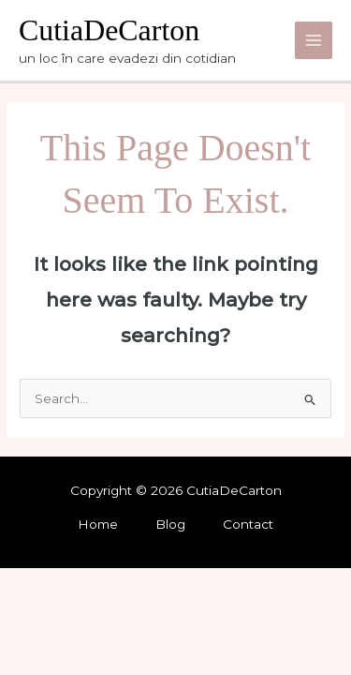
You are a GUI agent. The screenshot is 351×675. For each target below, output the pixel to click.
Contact (248, 524)
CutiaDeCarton (109, 30)
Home (98, 524)
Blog (170, 524)
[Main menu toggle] (314, 41)
